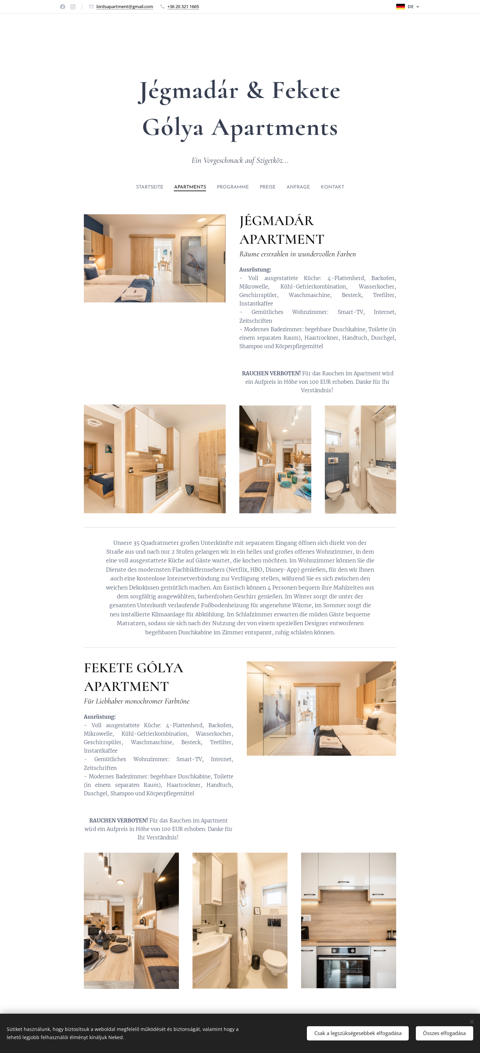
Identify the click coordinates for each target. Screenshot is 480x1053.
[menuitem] (140, 187)
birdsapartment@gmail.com (124, 6)
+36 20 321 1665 (183, 6)
